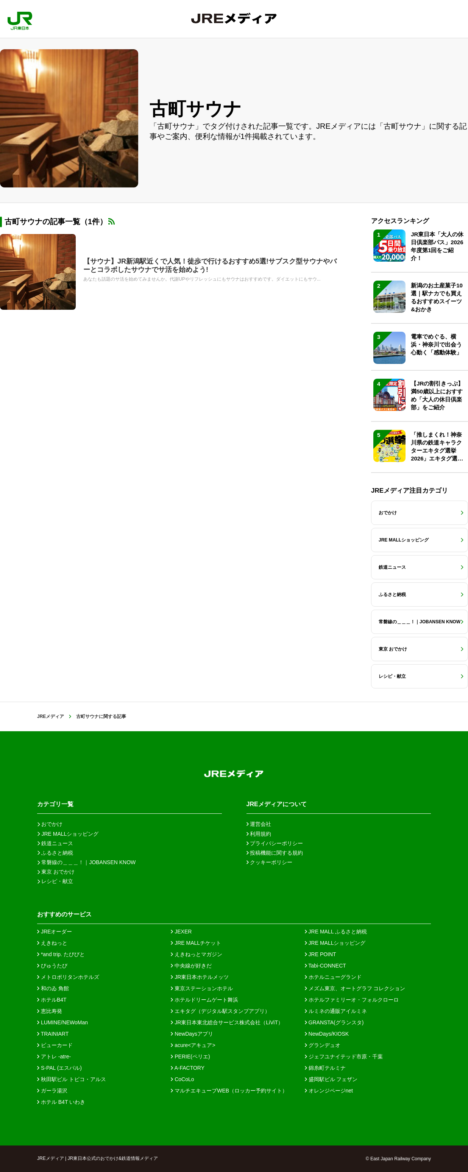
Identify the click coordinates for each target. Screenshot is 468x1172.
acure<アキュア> (193, 1045)
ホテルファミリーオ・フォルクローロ (352, 1000)
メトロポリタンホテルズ (68, 977)
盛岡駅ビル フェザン (331, 1079)
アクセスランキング (400, 221)
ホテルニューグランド (333, 977)
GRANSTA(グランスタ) (334, 1022)
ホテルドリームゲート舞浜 (204, 1000)
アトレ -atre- (54, 1056)
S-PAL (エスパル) (59, 1068)
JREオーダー (54, 931)
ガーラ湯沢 (52, 1090)
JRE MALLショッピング (335, 943)
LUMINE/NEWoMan (62, 1022)
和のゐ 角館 (53, 988)
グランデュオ (322, 1045)
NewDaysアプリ (192, 1034)
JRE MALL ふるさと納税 (336, 931)
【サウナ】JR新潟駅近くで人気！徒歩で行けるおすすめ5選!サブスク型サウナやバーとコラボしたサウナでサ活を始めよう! (210, 265)
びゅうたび (52, 966)
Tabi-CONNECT (325, 966)
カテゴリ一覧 (55, 804)
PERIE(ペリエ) (190, 1056)
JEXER (181, 931)
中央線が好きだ (191, 966)
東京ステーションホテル (202, 988)
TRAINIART (53, 1034)
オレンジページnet (329, 1090)
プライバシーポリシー (274, 843)
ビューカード (55, 1045)
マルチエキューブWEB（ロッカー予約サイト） (229, 1090)
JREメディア (50, 716)
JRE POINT (320, 954)
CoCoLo (182, 1079)
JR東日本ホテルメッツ (200, 977)
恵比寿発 (49, 1011)
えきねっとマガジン (196, 954)
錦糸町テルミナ (325, 1068)
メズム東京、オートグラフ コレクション (355, 988)
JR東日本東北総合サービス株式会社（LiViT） (227, 1022)
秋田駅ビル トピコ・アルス (71, 1079)
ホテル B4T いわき (61, 1102)
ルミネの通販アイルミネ (336, 1011)
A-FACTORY (187, 1068)
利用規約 (258, 834)
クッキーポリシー (269, 862)
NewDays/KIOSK (327, 1034)
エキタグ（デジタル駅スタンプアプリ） (220, 1011)
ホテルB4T (52, 1000)
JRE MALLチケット (196, 943)
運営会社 (258, 824)
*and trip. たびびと (61, 954)
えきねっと (52, 943)
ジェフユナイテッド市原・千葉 (344, 1056)
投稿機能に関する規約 (274, 853)
